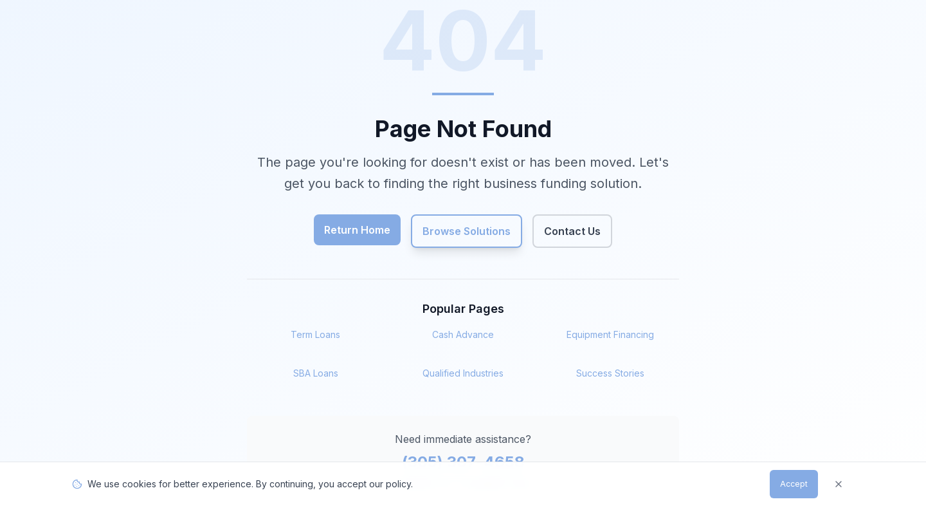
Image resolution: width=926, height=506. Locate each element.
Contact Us (572, 231)
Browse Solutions (466, 231)
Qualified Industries (463, 373)
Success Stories (610, 373)
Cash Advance (463, 334)
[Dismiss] (838, 484)
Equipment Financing (610, 334)
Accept (792, 483)
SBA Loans (315, 373)
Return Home (357, 229)
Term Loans (315, 334)
